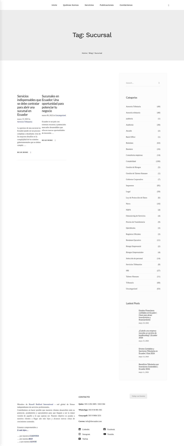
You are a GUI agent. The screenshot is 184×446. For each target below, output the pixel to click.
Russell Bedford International (41, 404)
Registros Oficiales (143, 234)
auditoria (143, 118)
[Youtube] (108, 434)
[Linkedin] (84, 429)
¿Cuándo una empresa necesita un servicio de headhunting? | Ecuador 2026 (148, 334)
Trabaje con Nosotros (138, 396)
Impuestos (143, 185)
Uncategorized (60, 115)
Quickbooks (143, 228)
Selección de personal (143, 258)
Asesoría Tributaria (143, 106)
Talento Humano (143, 276)
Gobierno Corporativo (143, 179)
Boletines (143, 143)
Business (143, 149)
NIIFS (143, 209)
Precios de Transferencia (143, 222)
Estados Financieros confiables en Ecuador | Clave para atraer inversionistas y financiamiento (148, 315)
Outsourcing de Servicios (143, 215)
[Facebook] (109, 429)
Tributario (143, 282)
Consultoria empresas (143, 155)
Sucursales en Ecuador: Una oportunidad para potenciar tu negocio (53, 103)
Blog (91, 53)
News (143, 203)
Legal (143, 191)
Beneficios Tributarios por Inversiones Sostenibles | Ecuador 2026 (149, 366)
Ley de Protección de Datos (143, 197)
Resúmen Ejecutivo (143, 240)
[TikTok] (83, 439)
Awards (143, 130)
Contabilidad (143, 161)
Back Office (143, 137)
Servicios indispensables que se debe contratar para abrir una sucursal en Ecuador (29, 105)
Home (84, 53)
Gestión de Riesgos (143, 167)
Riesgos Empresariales (143, 252)
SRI (143, 270)
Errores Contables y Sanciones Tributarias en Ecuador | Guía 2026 (148, 351)
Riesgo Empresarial (143, 246)
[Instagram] (84, 434)
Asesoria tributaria (143, 112)
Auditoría (143, 124)
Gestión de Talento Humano (143, 173)
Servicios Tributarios (24, 122)
